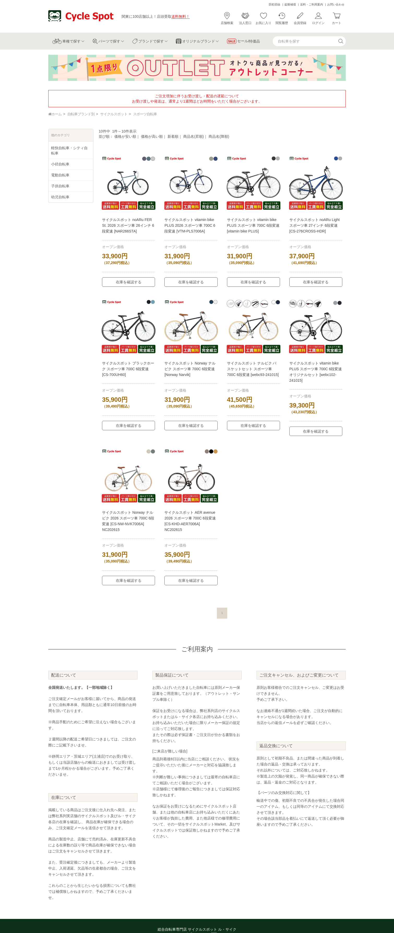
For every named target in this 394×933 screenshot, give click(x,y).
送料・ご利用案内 (311, 4)
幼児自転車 (60, 197)
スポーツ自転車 (145, 114)
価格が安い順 (125, 136)
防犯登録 (274, 4)
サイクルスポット (113, 114)
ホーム (55, 114)
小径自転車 (60, 164)
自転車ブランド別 (80, 114)
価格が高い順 (152, 136)
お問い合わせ (335, 4)
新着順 (173, 136)
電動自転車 (60, 175)
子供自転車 (60, 186)
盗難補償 (290, 4)
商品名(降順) (218, 136)
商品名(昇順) (193, 136)
